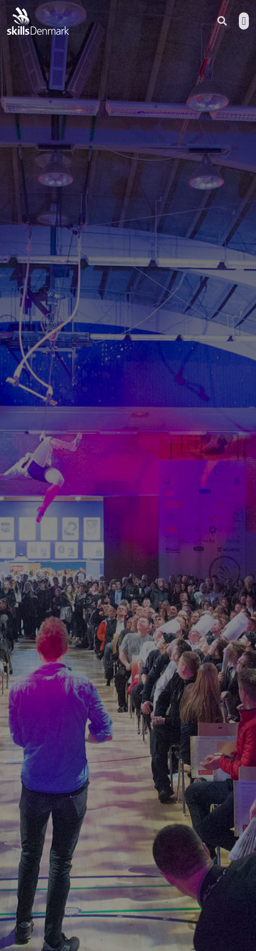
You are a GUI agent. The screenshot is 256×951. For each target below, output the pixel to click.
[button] (244, 21)
